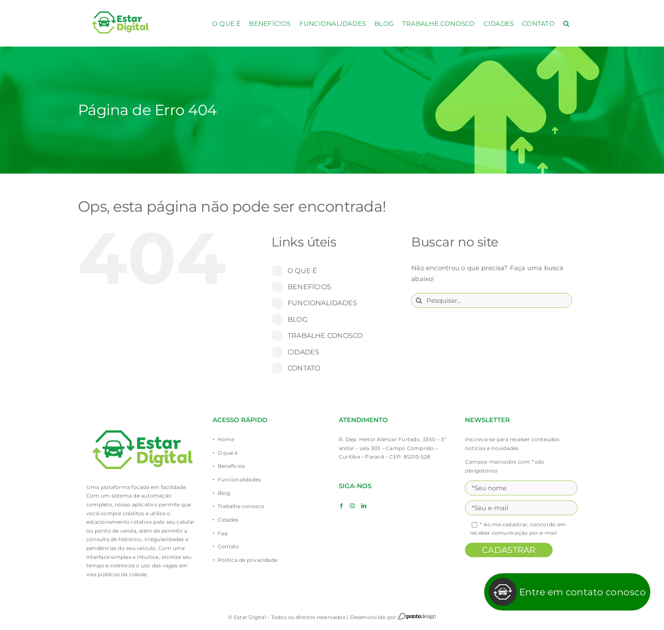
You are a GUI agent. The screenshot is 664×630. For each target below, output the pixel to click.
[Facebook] (341, 505)
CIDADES (304, 352)
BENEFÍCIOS (309, 287)
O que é (228, 453)
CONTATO (304, 368)
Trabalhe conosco (241, 506)
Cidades (228, 520)
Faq (223, 533)
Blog (224, 493)
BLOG (297, 319)
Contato (229, 546)
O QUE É (303, 271)
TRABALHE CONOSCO (325, 336)
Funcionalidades (239, 479)
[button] (566, 23)
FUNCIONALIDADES (322, 303)
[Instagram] (352, 505)
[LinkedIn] (363, 505)
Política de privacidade (247, 560)
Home (226, 439)
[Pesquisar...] (491, 300)
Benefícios (231, 466)
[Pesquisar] (418, 300)
